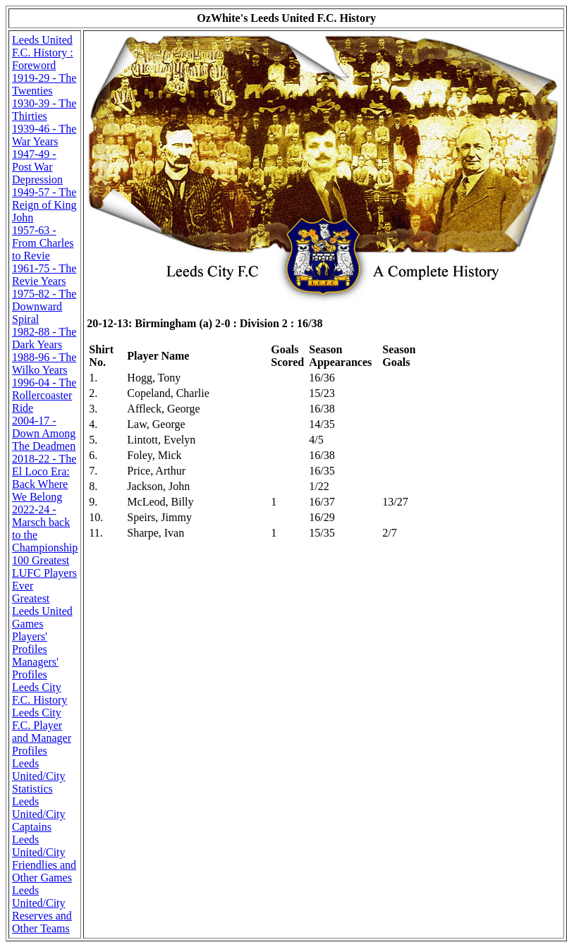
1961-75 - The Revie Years (44, 274)
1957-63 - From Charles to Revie (43, 243)
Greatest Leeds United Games (42, 611)
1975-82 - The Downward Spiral (44, 306)
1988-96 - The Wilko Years (44, 363)
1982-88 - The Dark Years (44, 338)
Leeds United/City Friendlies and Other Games (44, 858)
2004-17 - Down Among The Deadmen (43, 433)
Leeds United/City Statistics (39, 776)
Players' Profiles (29, 642)
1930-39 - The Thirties (44, 109)
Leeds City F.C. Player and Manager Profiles (41, 732)
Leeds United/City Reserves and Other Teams (42, 909)
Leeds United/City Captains (39, 814)
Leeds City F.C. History (39, 693)
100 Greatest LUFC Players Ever (44, 573)
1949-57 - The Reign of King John (44, 205)
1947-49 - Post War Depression (37, 166)
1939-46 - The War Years (44, 135)
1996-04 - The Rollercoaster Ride (44, 395)
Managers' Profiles (35, 668)
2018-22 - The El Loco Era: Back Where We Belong (44, 478)
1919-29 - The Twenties (44, 84)
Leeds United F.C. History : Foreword (42, 52)
